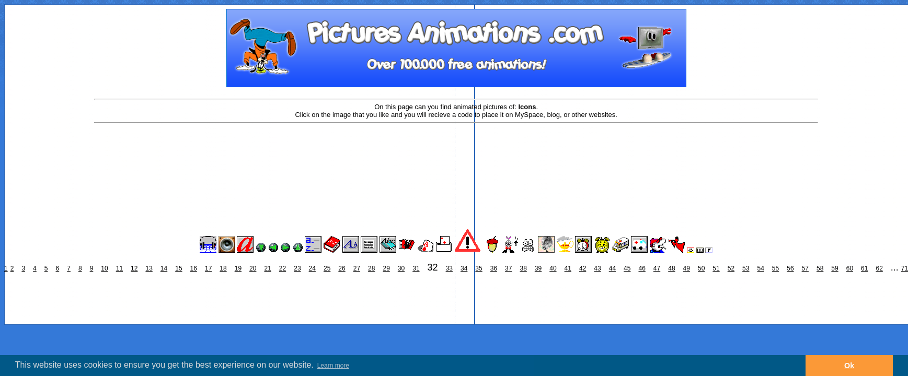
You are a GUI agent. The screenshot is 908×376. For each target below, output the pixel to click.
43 (597, 268)
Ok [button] (849, 365)
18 (223, 268)
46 (641, 268)
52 (731, 268)
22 (282, 268)
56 (790, 268)
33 (449, 268)
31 (415, 268)
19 (238, 268)
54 (760, 268)
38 (523, 268)
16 (193, 268)
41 (568, 268)
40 (552, 268)
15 (178, 268)
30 (401, 268)
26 (341, 268)
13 (148, 268)
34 (464, 268)
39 (538, 268)
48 (671, 268)
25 (327, 268)
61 (864, 268)
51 (715, 268)
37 (508, 268)
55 (775, 268)
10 (104, 268)
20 (252, 268)
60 (849, 268)
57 (805, 268)
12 (134, 268)
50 (701, 268)
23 (297, 268)
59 (834, 268)
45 (627, 268)
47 (656, 268)
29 (386, 268)
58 (820, 268)
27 (356, 268)
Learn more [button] (333, 365)
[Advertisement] (456, 157)
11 (119, 268)
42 (582, 268)
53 (745, 268)
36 (493, 268)
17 (208, 268)
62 (879, 268)
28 (371, 268)
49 (686, 268)
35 (478, 268)
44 (612, 268)
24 (312, 268)
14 (163, 268)
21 (267, 268)
